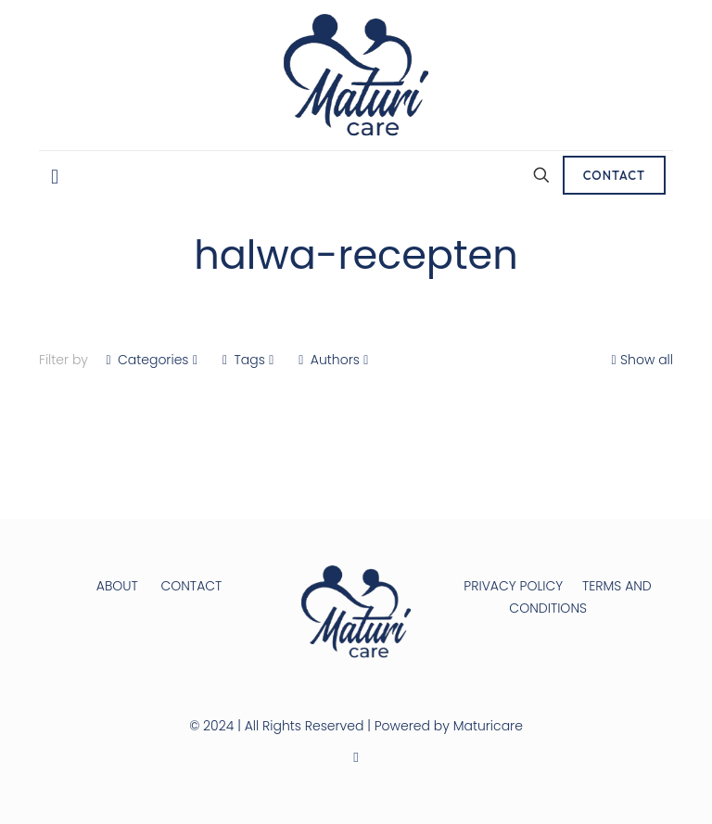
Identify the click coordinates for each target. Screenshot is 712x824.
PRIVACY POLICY (513, 586)
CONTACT (614, 175)
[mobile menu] (54, 177)
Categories (152, 359)
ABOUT (117, 586)
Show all (640, 359)
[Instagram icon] (356, 757)
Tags (248, 359)
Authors (334, 359)
